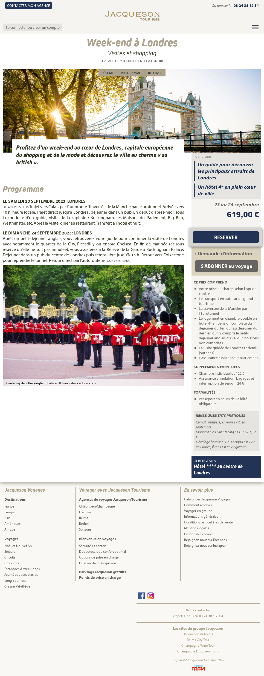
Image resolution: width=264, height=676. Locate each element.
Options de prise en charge (99, 557)
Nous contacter (198, 610)
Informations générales (201, 516)
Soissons (85, 529)
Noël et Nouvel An (18, 545)
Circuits (9, 557)
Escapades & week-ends (22, 568)
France (9, 506)
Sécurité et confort (92, 545)
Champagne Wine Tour (198, 645)
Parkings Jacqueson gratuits (102, 571)
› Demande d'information (223, 253)
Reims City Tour (198, 639)
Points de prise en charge (100, 577)
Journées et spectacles (21, 574)
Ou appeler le (222, 5)
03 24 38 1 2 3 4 (211, 616)
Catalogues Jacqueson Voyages (207, 499)
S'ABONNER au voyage (226, 266)
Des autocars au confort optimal (102, 551)
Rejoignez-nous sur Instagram (206, 545)
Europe (9, 512)
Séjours (9, 551)
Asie (7, 517)
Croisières (11, 563)
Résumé (108, 73)
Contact (28, 5)
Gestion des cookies (198, 534)
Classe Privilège (17, 586)
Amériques (12, 523)
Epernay (85, 512)
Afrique (9, 529)
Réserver (155, 73)
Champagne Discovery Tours (198, 651)
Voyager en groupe (198, 510)
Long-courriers (15, 580)
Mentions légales (196, 528)
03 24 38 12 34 (246, 5)
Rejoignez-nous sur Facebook (205, 539)
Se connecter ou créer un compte (33, 27)
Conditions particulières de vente (208, 522)
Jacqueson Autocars (198, 634)
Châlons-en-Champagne (97, 506)
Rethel (84, 523)
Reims (83, 517)
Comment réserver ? (199, 505)
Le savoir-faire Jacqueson (97, 563)
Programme (131, 73)
